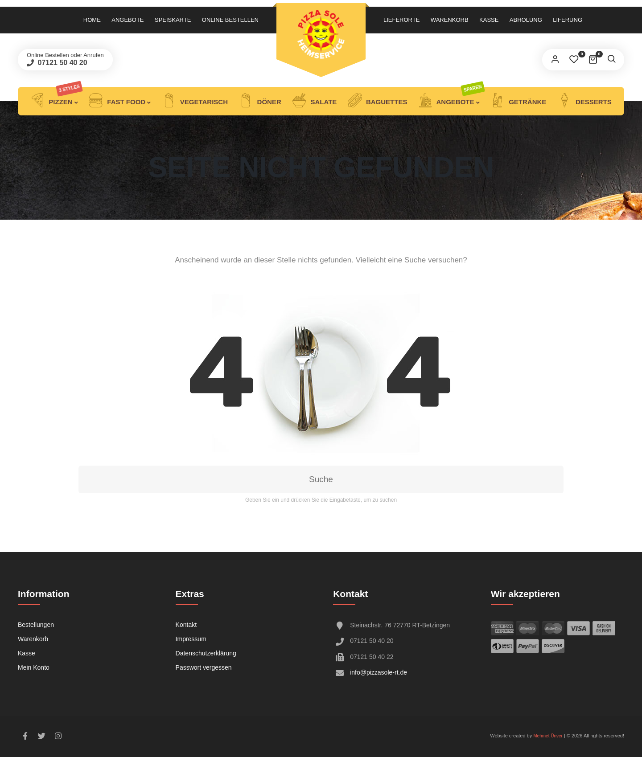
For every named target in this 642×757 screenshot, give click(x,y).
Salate (314, 101)
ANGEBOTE (451, 101)
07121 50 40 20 (61, 62)
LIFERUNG (567, 19)
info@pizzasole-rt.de (378, 672)
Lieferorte (401, 19)
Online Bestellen (230, 19)
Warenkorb (450, 19)
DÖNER (260, 101)
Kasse (488, 19)
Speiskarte (173, 19)
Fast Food (117, 101)
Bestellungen (36, 624)
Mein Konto (33, 667)
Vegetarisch (195, 101)
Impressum (191, 638)
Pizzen (56, 101)
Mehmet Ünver (548, 735)
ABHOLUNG (526, 19)
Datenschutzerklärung (206, 653)
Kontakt (186, 624)
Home (92, 19)
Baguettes (377, 101)
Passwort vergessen (204, 667)
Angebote (127, 19)
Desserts (584, 101)
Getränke (518, 101)
